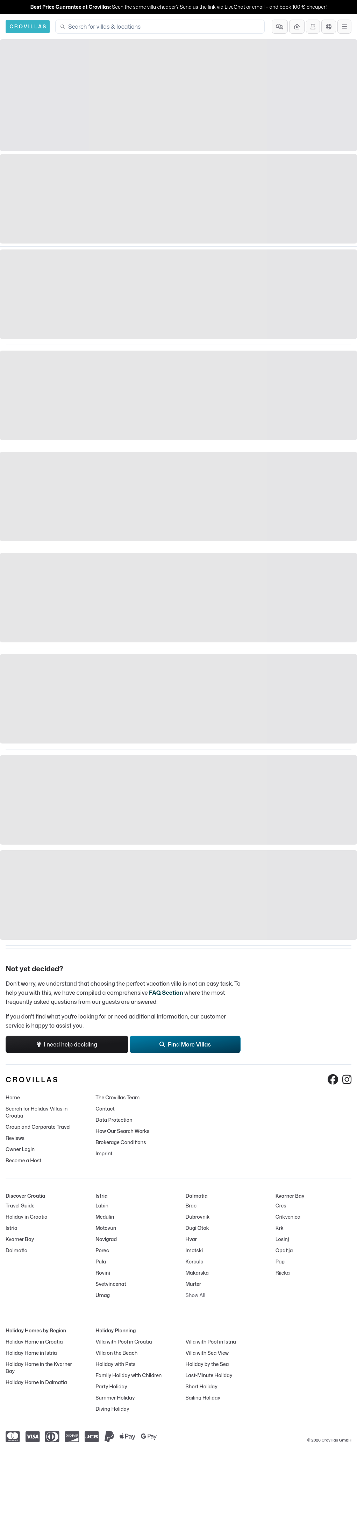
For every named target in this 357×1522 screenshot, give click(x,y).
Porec (102, 1250)
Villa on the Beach (116, 1353)
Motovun (105, 1228)
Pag (280, 1261)
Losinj (282, 1239)
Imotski (194, 1250)
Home (13, 1097)
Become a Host (23, 1160)
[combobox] (164, 26)
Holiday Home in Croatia (34, 1341)
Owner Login (20, 1149)
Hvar (191, 1239)
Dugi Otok (197, 1228)
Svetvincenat (110, 1284)
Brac (191, 1205)
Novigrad (106, 1239)
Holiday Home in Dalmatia (36, 1382)
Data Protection (113, 1119)
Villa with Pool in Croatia (123, 1341)
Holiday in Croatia (27, 1216)
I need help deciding (67, 1044)
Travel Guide (20, 1205)
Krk (280, 1228)
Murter (193, 1284)
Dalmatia (16, 1250)
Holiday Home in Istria (31, 1353)
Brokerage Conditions (120, 1142)
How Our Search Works (122, 1131)
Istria (11, 1228)
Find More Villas (185, 1044)
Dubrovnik (198, 1216)
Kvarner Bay (20, 1239)
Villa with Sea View (207, 1353)
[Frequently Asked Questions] (280, 27)
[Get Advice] (313, 27)
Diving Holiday (112, 1408)
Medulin (104, 1216)
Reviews (15, 1138)
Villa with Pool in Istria (211, 1341)
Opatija (284, 1250)
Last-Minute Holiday (209, 1375)
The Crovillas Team (117, 1097)
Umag (102, 1295)
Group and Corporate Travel (38, 1126)
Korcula (195, 1261)
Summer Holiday (115, 1397)
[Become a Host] (297, 27)
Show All (196, 1295)
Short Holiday (201, 1386)
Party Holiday (111, 1386)
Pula (100, 1261)
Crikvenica (288, 1216)
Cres (281, 1205)
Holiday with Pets (115, 1364)
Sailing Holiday (203, 1397)
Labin (101, 1205)
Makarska (197, 1272)
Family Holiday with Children (128, 1375)
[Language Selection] (328, 27)
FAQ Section (166, 992)
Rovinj (102, 1272)
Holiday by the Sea (207, 1364)
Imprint (103, 1153)
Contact (105, 1108)
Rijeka (283, 1272)
